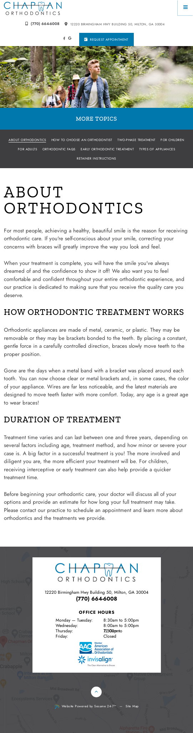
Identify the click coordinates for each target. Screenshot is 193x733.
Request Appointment (106, 39)
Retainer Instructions (96, 158)
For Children (172, 139)
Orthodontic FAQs (59, 149)
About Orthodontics (27, 139)
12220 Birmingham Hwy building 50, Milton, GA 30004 (114, 24)
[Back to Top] (96, 692)
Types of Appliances (157, 149)
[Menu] (185, 7)
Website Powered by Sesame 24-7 (85, 706)
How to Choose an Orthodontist (81, 139)
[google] (70, 38)
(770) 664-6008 (42, 23)
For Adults (27, 149)
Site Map (132, 706)
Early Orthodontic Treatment (107, 149)
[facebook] (64, 38)
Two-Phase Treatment (136, 139)
